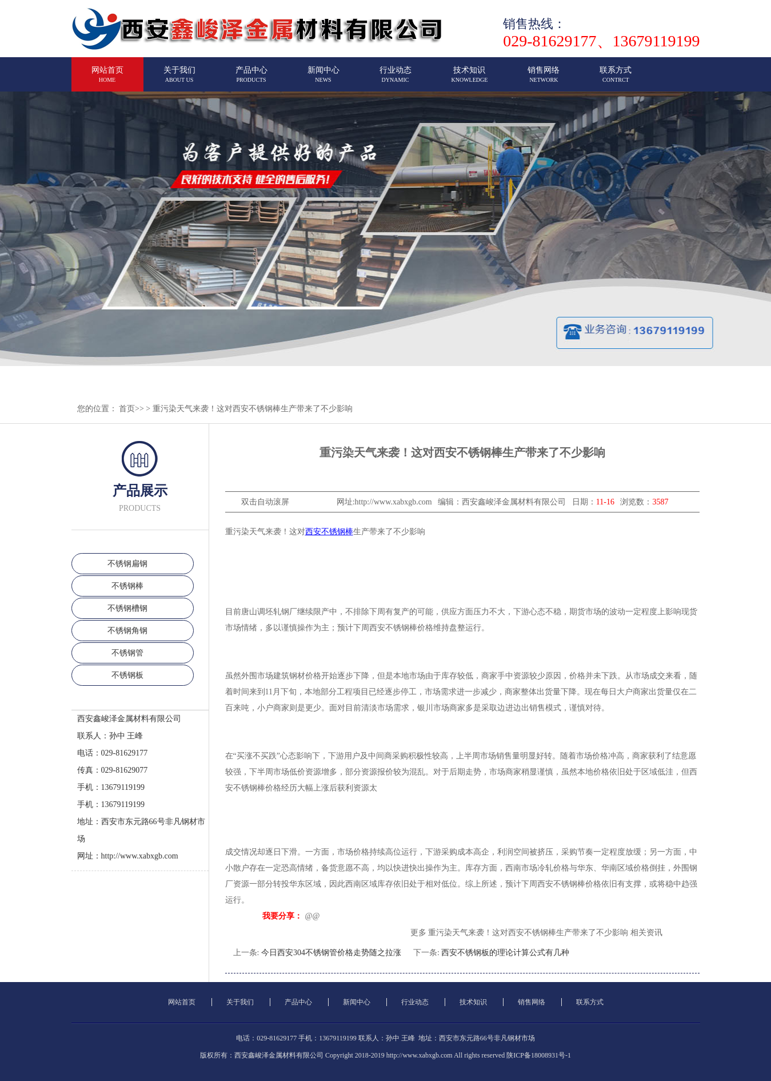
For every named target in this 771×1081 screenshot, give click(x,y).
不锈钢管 (127, 653)
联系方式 (616, 79)
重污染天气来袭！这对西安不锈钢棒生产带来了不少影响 (253, 408)
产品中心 (251, 79)
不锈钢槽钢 (127, 608)
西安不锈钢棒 (329, 531)
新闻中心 (323, 79)
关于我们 (179, 79)
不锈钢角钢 (127, 630)
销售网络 (544, 79)
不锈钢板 (127, 675)
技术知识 (470, 79)
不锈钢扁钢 (127, 563)
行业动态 (395, 79)
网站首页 (107, 79)
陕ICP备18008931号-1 (538, 1055)
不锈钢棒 (127, 586)
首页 (127, 408)
